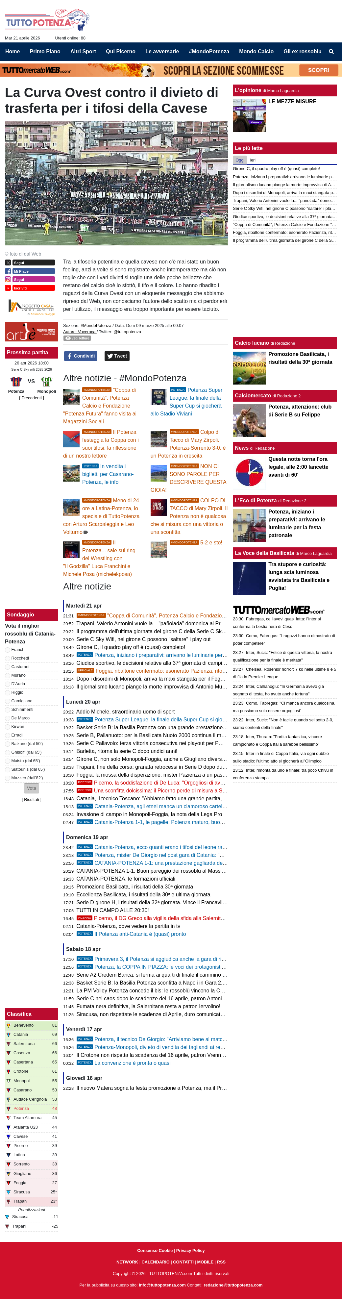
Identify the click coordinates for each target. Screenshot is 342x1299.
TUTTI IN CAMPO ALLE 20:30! (112, 910)
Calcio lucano (252, 343)
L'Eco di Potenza (256, 500)
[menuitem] (331, 51)
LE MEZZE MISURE (292, 101)
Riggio (17, 692)
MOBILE (205, 1262)
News (242, 448)
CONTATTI (183, 1262)
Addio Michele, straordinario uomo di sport (125, 711)
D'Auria (18, 683)
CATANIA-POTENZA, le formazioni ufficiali (126, 879)
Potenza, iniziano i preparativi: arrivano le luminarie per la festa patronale (170, 655)
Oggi (239, 160)
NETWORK (127, 1262)
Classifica (19, 1014)
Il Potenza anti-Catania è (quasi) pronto (131, 934)
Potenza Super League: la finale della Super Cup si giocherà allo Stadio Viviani (178, 719)
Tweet (117, 356)
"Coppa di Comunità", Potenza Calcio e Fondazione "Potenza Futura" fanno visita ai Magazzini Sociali (99, 405)
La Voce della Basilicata (264, 553)
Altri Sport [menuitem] (83, 51)
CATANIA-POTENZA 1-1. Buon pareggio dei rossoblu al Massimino (155, 871)
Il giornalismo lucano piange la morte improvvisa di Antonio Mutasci (155, 686)
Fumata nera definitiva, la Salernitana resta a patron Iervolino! (149, 1006)
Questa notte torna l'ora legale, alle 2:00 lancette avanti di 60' (298, 467)
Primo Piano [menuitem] (45, 51)
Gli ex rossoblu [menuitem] (302, 51)
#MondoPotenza (96, 325)
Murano (19, 675)
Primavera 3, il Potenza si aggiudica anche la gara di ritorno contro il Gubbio (174, 959)
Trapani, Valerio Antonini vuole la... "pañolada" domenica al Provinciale (158, 623)
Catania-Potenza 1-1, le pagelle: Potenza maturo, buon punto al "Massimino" (175, 822)
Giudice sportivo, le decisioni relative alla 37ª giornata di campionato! (157, 663)
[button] (31, 788)
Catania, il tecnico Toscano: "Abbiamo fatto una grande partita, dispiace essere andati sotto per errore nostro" (204, 798)
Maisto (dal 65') (26, 760)
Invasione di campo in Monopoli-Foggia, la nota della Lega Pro (149, 814)
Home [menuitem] (12, 51)
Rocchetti (20, 658)
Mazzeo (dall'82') (27, 777)
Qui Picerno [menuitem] (120, 51)
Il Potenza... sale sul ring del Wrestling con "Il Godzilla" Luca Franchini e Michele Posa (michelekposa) (99, 558)
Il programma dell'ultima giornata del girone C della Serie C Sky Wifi (156, 631)
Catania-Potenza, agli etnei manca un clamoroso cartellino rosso (161, 806)
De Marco (21, 717)
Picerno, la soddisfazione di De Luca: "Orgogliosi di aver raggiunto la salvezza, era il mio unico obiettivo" (207, 783)
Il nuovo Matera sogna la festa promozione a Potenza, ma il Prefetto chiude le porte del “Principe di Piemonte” (205, 1088)
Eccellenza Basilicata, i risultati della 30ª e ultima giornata (143, 894)
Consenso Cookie (155, 1250)
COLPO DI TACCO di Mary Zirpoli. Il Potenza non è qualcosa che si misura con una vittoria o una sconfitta (189, 516)
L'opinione (248, 90)
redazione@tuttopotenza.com (233, 1285)
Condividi (81, 356)
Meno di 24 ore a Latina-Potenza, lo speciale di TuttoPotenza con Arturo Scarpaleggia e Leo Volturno (101, 516)
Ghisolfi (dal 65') (27, 752)
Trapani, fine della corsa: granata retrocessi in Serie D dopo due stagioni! (161, 767)
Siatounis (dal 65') (28, 769)
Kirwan (18, 726)
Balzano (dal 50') (27, 743)
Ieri (253, 160)
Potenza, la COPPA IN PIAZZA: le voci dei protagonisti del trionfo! (162, 967)
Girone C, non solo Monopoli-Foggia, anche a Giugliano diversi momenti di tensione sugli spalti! (188, 759)
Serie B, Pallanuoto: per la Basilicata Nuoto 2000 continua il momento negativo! (169, 735)
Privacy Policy (190, 1250)
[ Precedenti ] (31, 397)
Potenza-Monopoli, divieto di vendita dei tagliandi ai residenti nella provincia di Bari (182, 1047)
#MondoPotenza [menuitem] (209, 51)
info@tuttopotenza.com (162, 1285)
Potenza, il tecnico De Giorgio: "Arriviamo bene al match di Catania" (165, 1039)
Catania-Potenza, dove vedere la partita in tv (129, 926)
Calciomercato (253, 395)
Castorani (21, 666)
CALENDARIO (156, 1262)
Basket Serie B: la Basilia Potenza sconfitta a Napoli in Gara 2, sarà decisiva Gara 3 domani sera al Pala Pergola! (209, 983)
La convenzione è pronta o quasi (124, 1063)
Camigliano (22, 700)
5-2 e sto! (196, 542)
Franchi (19, 649)
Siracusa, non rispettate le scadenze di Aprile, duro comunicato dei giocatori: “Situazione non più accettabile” (203, 1014)
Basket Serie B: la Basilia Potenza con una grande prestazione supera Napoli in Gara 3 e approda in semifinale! (207, 727)
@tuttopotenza (127, 331)
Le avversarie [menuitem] (162, 51)
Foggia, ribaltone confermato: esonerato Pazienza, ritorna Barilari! (163, 671)
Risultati (31, 799)
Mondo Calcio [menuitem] (256, 51)
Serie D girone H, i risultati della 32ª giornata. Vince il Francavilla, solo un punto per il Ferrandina (189, 902)
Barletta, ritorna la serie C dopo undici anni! (127, 751)
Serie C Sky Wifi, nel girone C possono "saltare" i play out (144, 639)
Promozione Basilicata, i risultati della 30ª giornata (135, 886)
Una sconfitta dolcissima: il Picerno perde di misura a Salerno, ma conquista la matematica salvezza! (203, 790)
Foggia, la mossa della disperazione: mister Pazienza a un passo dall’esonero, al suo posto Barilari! (192, 775)
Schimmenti (23, 709)
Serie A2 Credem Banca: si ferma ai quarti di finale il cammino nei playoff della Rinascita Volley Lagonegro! (201, 975)
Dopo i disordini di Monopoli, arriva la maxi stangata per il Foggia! (153, 679)
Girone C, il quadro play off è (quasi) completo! (131, 647)
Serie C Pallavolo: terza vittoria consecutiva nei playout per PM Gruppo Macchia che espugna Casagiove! (200, 743)
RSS (221, 1262)
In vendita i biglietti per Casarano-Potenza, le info (108, 474)
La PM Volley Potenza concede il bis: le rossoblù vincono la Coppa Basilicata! (167, 990)
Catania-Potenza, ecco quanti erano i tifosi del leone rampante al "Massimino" (176, 847)
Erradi (17, 735)
